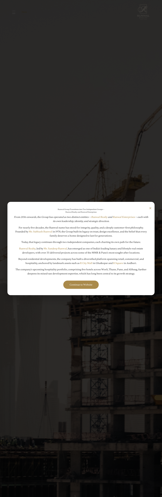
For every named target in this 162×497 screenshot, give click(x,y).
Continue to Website (81, 284)
